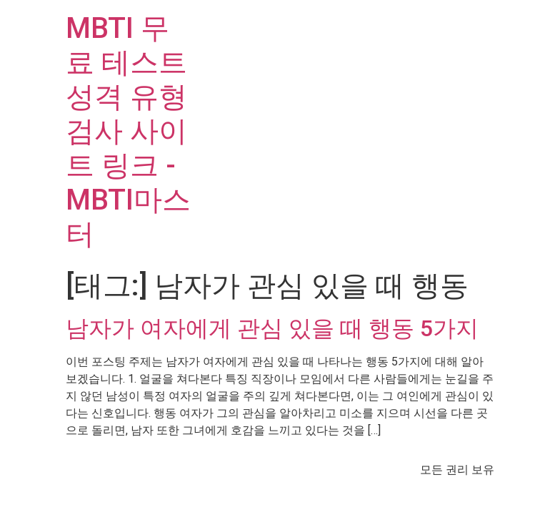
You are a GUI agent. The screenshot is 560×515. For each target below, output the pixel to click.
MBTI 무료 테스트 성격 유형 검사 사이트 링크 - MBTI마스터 (128, 131)
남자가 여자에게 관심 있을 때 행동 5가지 (272, 328)
